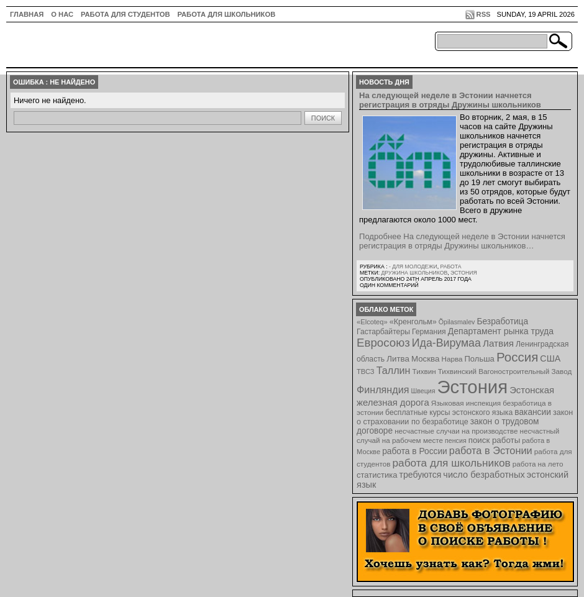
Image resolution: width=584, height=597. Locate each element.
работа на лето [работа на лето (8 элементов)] (538, 464)
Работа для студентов (125, 14)
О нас (62, 14)
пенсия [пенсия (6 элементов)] (456, 440)
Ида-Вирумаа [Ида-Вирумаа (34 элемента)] (446, 343)
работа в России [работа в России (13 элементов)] (414, 451)
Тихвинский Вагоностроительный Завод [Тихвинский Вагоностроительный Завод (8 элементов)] (505, 371)
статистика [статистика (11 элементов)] (377, 475)
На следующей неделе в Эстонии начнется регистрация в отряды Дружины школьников (450, 100)
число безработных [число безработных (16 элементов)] (483, 475)
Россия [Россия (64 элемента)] (517, 357)
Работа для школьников (227, 14)
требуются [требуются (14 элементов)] (420, 475)
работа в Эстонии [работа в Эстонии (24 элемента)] (490, 450)
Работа (450, 266)
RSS (484, 14)
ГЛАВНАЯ (26, 14)
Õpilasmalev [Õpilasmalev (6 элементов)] (457, 322)
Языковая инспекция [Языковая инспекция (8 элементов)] (466, 403)
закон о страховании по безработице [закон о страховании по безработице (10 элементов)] (465, 417)
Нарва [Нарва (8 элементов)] (451, 359)
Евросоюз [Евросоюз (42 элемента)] (383, 342)
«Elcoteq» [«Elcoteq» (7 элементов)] (372, 322)
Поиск (323, 118)
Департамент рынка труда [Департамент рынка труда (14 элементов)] (501, 331)
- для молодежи (413, 266)
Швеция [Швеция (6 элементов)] (423, 390)
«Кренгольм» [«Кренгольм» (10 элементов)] (413, 321)
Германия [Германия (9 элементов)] (429, 331)
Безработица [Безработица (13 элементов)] (502, 321)
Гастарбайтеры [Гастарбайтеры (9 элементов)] (383, 331)
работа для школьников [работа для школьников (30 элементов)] (452, 463)
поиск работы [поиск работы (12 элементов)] (494, 440)
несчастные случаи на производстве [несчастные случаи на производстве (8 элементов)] (456, 431)
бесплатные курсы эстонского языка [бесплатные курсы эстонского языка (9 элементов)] (449, 412)
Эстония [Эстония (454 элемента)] (472, 386)
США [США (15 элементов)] (550, 358)
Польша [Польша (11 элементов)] (480, 358)
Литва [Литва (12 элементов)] (397, 358)
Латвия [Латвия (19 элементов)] (498, 343)
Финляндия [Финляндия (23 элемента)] (383, 389)
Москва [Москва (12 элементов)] (425, 358)
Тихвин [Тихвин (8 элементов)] (424, 371)
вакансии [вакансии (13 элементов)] (532, 412)
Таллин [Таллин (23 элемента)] (393, 370)
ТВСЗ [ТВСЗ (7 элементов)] (366, 371)
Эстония (463, 273)
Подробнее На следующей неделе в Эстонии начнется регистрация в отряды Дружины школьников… (462, 241)
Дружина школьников (414, 273)
